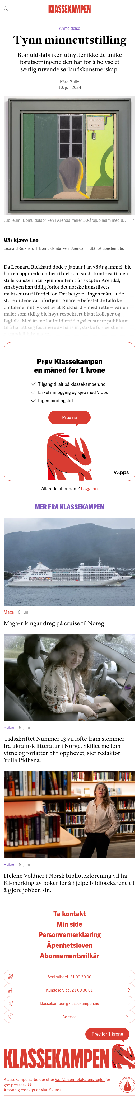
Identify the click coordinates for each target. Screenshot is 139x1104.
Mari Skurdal (51, 1089)
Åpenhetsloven (69, 944)
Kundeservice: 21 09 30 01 (69, 989)
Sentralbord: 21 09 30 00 (69, 976)
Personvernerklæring (69, 934)
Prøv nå (69, 417)
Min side (69, 923)
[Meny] (132, 9)
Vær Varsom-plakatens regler (80, 1079)
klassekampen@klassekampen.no (69, 1003)
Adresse (69, 1016)
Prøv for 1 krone (107, 1033)
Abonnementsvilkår (69, 955)
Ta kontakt (69, 913)
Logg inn (89, 488)
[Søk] (6, 9)
